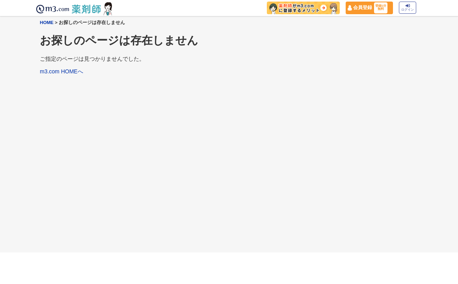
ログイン (407, 7)
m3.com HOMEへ (61, 71)
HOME (47, 22)
